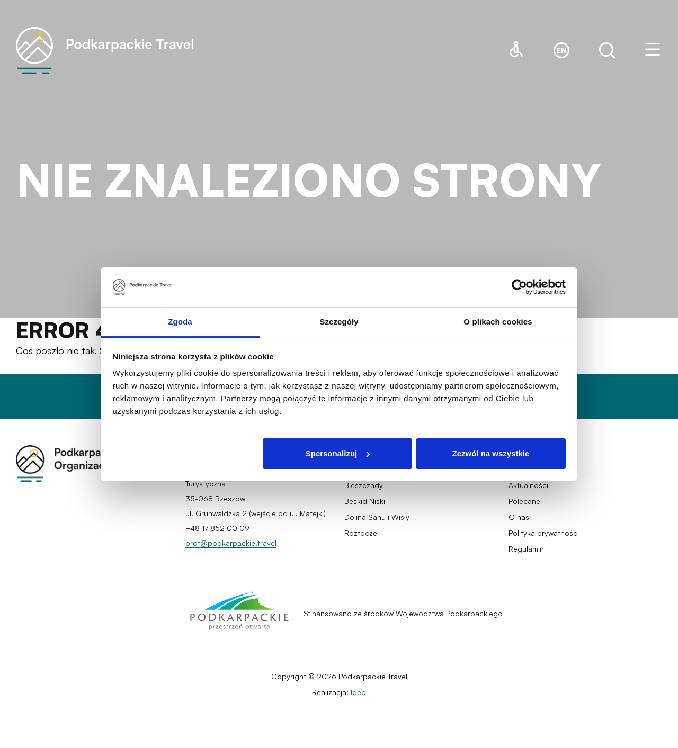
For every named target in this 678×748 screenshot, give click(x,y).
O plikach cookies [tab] (497, 321)
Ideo (358, 692)
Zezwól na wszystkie (490, 453)
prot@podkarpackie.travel (230, 542)
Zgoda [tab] (180, 321)
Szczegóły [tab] (338, 321)
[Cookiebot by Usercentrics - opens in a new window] (519, 287)
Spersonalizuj (338, 453)
